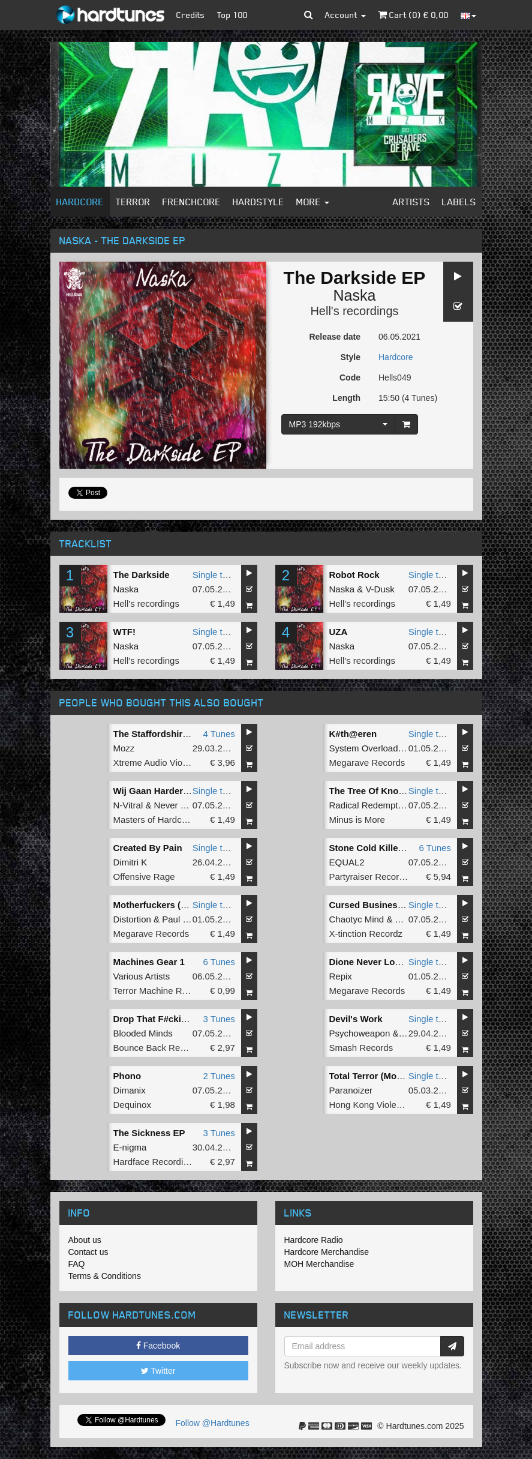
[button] (308, 15)
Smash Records (361, 1047)
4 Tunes (219, 734)
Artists (411, 202)
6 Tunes (434, 848)
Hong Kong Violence (370, 1105)
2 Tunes (219, 1076)
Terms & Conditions (104, 1276)
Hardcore (80, 202)
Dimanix (129, 1090)
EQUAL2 (347, 862)
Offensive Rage (144, 876)
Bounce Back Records (157, 1047)
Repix (340, 976)
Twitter (158, 1371)
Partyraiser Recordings (375, 876)
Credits (190, 15)
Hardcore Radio (313, 1240)
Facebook (158, 1345)
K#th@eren (353, 734)
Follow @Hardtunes (213, 1423)
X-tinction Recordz (366, 933)
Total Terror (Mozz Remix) (383, 1076)
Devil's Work (356, 1019)
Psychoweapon (359, 1033)
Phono (127, 1076)
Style (350, 357)
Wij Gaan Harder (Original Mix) (178, 791)
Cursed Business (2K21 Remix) (395, 905)
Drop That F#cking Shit (162, 1019)
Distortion (132, 919)
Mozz (124, 748)
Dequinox (132, 1105)
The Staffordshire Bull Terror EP (181, 734)
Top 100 (232, 15)
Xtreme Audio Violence (159, 762)
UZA (338, 632)
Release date (334, 336)
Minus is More (357, 819)
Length (346, 398)
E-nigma (130, 1147)
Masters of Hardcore (154, 819)
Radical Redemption (369, 805)
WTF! (124, 632)
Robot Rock (354, 575)
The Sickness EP (149, 1133)
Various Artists (141, 976)
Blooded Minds (143, 1033)
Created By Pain (147, 848)
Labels (459, 202)
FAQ (76, 1264)
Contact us (88, 1252)
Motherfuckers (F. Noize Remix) (180, 905)
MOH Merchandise (319, 1264)
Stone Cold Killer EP (372, 848)
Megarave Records (367, 762)
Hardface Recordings (155, 1162)
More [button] (312, 202)
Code (349, 377)
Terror (133, 202)
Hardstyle (258, 202)
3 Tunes (219, 1019)
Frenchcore (192, 202)
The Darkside (141, 575)
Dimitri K (130, 862)
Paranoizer (351, 1090)
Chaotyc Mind (356, 919)
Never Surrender (187, 805)
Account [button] (345, 15)
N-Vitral (128, 805)
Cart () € (413, 15)
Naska (354, 295)
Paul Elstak (184, 919)
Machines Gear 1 (149, 962)
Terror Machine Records (161, 990)
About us (84, 1240)
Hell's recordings (354, 310)
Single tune (215, 575)
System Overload (363, 748)
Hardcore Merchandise (326, 1252)
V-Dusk (379, 589)
